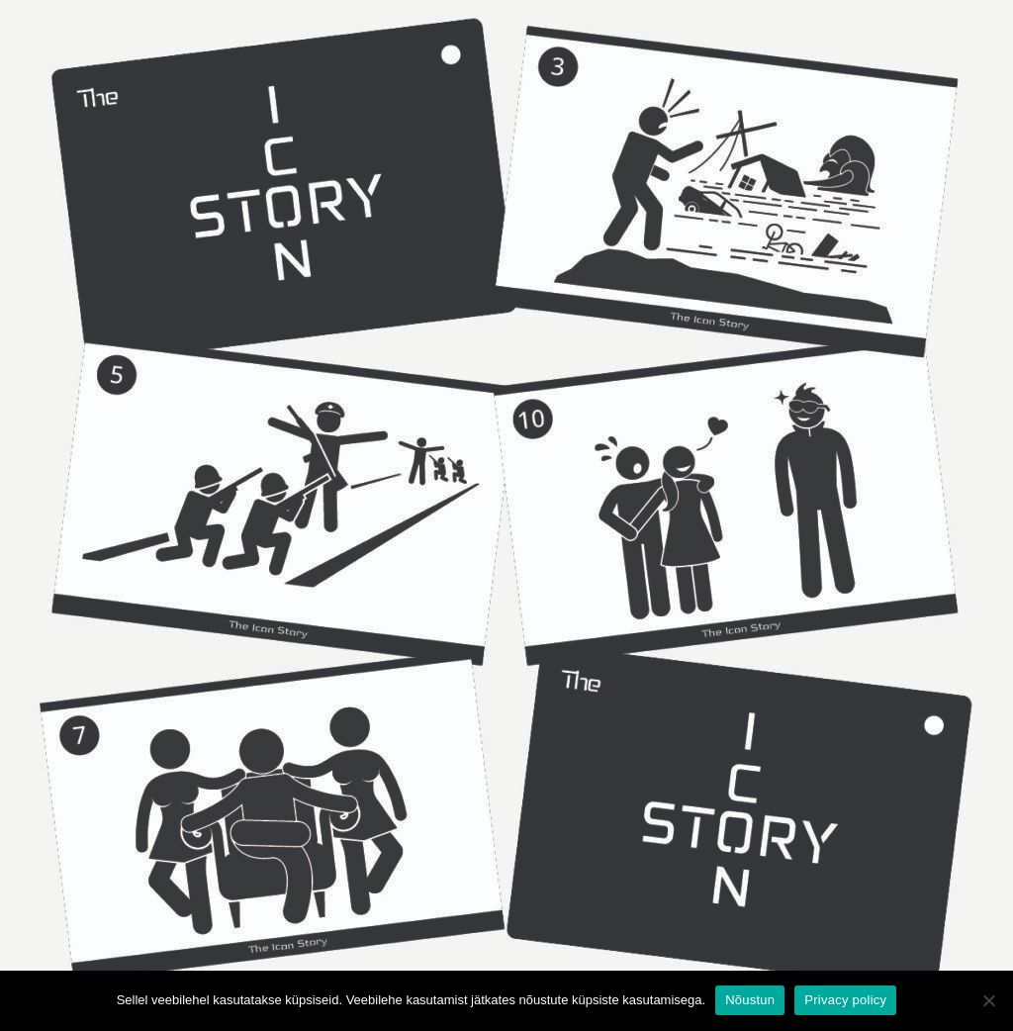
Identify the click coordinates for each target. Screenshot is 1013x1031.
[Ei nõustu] (988, 1000)
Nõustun (750, 999)
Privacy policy (845, 999)
